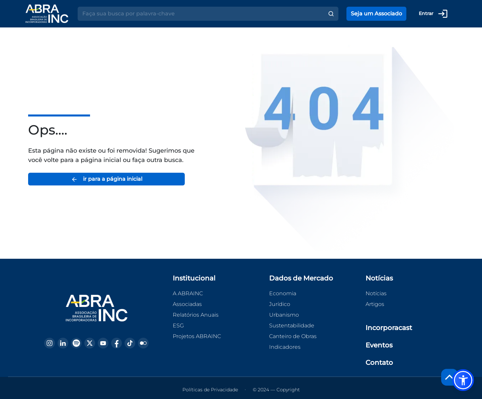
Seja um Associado (376, 13)
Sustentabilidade (291, 325)
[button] (463, 380)
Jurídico (279, 304)
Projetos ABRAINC (197, 336)
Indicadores (285, 347)
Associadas (187, 304)
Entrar (433, 13)
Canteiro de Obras (293, 336)
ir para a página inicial (106, 179)
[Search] (201, 13)
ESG (178, 325)
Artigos (375, 304)
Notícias (376, 293)
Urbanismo (284, 315)
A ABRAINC (188, 293)
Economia (282, 293)
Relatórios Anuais (196, 315)
